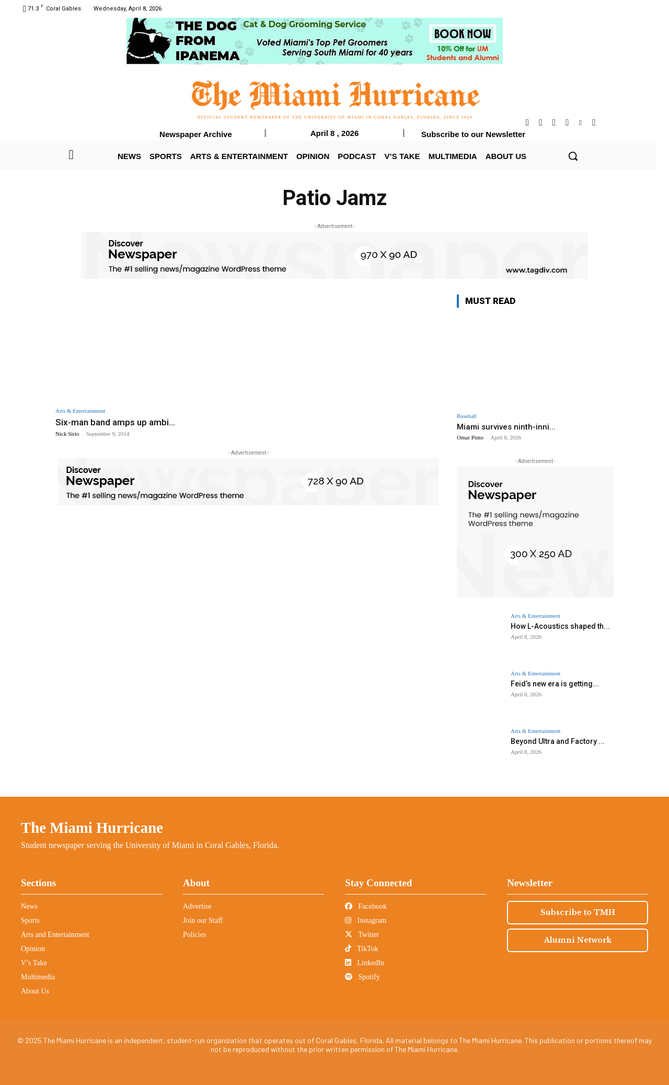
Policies (194, 935)
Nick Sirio (67, 434)
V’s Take (34, 963)
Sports (30, 920)
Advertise (197, 906)
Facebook (366, 906)
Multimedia (38, 977)
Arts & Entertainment (80, 411)
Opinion (33, 949)
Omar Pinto (470, 437)
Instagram (365, 920)
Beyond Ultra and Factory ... (558, 741)
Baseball (467, 416)
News (29, 906)
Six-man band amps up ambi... (115, 422)
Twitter (362, 935)
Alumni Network (578, 940)
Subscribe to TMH (577, 912)
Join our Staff (203, 920)
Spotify (362, 977)
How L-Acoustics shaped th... (560, 626)
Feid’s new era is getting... (555, 684)
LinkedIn (364, 963)
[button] (573, 156)
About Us (35, 991)
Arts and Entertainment (55, 935)
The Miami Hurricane (92, 827)
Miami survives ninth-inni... (506, 427)
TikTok (361, 949)
